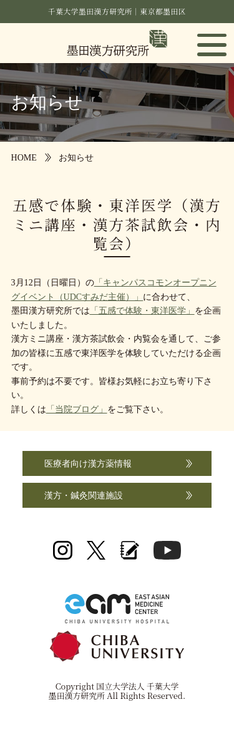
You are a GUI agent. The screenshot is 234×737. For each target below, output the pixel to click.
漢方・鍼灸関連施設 (83, 495)
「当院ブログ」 (76, 409)
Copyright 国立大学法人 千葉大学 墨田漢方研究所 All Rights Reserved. (117, 690)
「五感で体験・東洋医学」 (142, 310)
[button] (212, 44)
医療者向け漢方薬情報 (88, 463)
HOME (24, 157)
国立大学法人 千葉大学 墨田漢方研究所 (117, 43)
